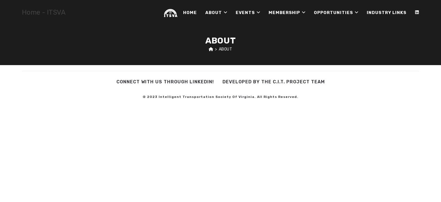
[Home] (211, 49)
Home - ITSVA (44, 12)
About (225, 49)
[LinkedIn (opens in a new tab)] (417, 12)
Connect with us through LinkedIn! (165, 81)
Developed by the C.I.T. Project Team (273, 81)
